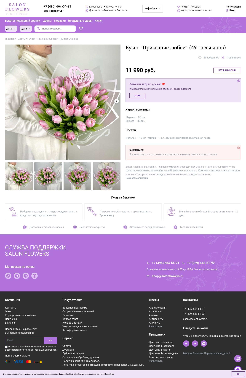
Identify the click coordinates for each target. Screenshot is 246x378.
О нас (8, 311)
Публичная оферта (73, 353)
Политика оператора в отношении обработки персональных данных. (103, 364)
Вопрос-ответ (70, 318)
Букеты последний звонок (22, 20)
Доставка (68, 349)
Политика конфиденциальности (81, 360)
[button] (116, 101)
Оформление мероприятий (78, 311)
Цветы (47, 20)
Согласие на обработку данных (80, 357)
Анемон (153, 315)
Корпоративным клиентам (194, 10)
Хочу (137, 96)
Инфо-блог (152, 8)
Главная (10, 38)
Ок (238, 374)
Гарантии (67, 315)
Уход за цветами (72, 322)
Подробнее (109, 374)
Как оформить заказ (74, 330)
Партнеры (11, 318)
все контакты (54, 10)
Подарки (60, 20)
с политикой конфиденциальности (39, 350)
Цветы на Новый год (161, 342)
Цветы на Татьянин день (163, 353)
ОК (50, 340)
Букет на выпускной (161, 357)
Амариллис (155, 311)
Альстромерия (157, 307)
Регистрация (233, 6)
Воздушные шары (80, 20)
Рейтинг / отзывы (189, 6)
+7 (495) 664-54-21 (57, 6)
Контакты (10, 307)
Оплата (66, 345)
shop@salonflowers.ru (167, 276)
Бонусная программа (74, 307)
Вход (230, 10)
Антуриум (154, 322)
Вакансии (10, 322)
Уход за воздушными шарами (80, 326)
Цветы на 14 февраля (161, 345)
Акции (98, 20)
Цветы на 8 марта (159, 349)
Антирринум (156, 318)
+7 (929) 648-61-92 (201, 263)
